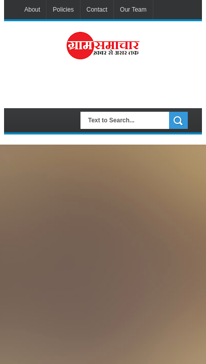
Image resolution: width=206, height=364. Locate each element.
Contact (97, 9)
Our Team (133, 9)
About (32, 9)
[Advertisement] (112, 88)
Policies (63, 9)
